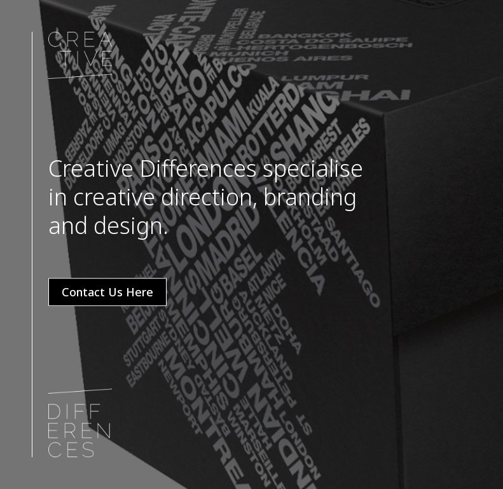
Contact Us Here (107, 292)
